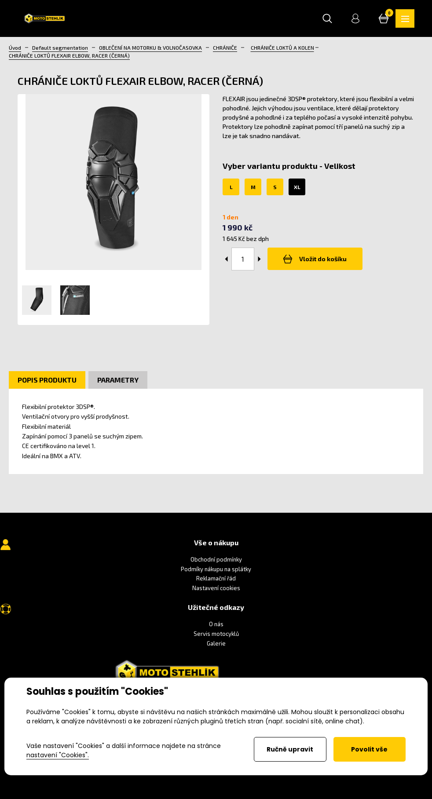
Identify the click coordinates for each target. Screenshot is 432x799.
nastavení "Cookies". (57, 755)
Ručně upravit (290, 749)
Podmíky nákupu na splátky (216, 569)
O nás (216, 624)
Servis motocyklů (216, 634)
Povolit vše (369, 749)
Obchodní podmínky (216, 560)
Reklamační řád (216, 579)
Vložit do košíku (316, 259)
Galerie (216, 643)
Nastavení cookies (216, 588)
